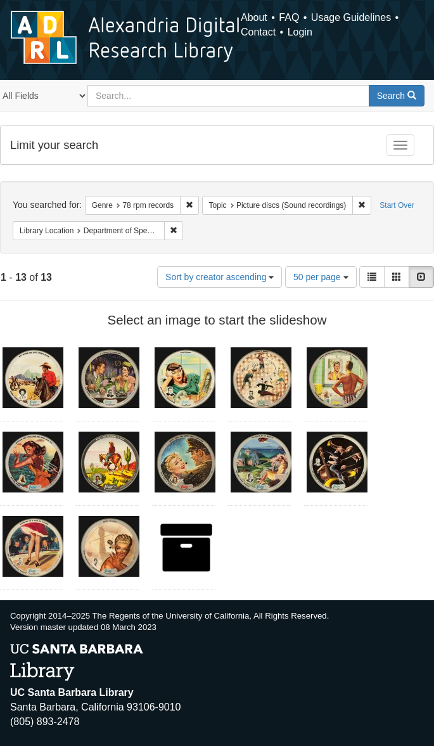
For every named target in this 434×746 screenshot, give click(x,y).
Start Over (397, 205)
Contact (258, 32)
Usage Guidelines (351, 17)
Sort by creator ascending (219, 277)
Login (300, 32)
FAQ (289, 17)
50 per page (320, 277)
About (254, 17)
